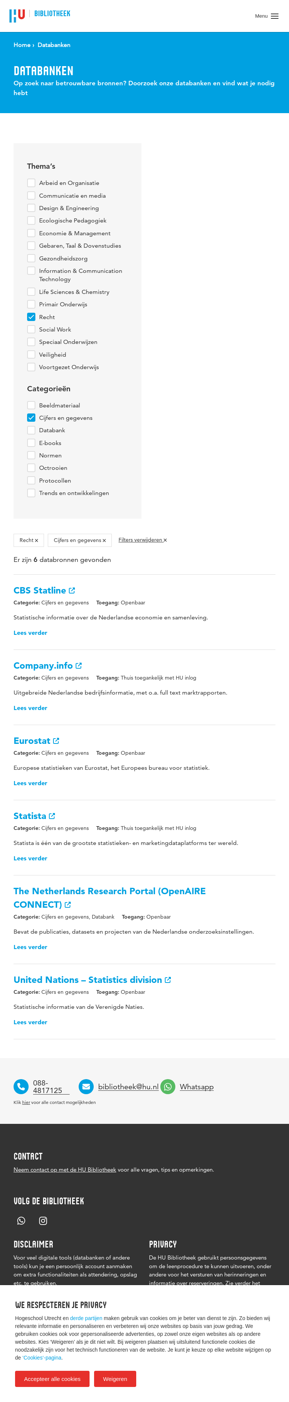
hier (26, 1102)
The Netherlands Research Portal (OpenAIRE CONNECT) (110, 898)
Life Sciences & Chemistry (74, 291)
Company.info (48, 665)
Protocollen (55, 480)
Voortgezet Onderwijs (69, 367)
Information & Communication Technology (80, 275)
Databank (52, 430)
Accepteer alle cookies (52, 1379)
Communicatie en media (72, 195)
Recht (47, 317)
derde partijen (86, 1318)
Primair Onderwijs (63, 304)
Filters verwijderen (143, 539)
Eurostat (36, 740)
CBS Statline (44, 590)
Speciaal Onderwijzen (68, 341)
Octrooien (53, 467)
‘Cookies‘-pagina (41, 1358)
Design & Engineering (69, 208)
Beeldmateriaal (59, 405)
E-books (50, 443)
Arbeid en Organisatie (69, 182)
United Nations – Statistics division (92, 979)
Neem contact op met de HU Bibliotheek (65, 1169)
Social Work (55, 329)
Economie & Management (75, 233)
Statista (34, 815)
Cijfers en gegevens (66, 417)
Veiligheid (52, 354)
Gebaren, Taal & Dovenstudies (80, 245)
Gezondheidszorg (63, 258)
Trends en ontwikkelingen (74, 493)
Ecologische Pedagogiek (72, 220)
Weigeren (115, 1379)
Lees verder (30, 632)
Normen (50, 455)
